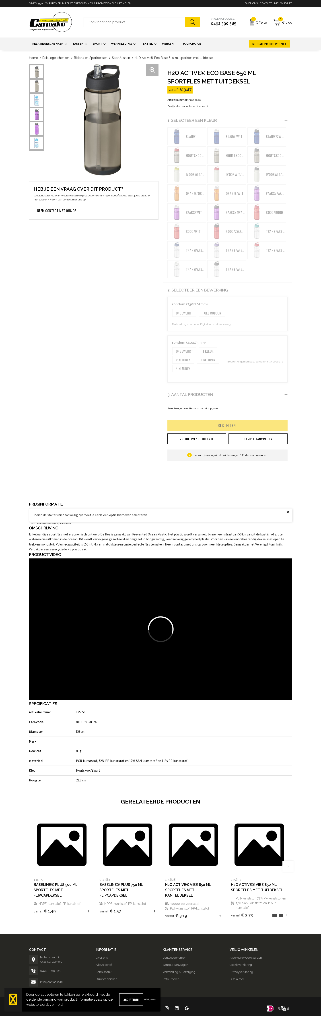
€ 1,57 (110, 911)
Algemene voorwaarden (246, 957)
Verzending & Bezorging (179, 972)
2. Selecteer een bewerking (197, 290)
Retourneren (171, 979)
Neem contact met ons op (57, 210)
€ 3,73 (242, 915)
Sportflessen (121, 58)
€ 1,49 (45, 911)
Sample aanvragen (175, 964)
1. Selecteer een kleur (192, 120)
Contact (266, 3)
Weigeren (150, 999)
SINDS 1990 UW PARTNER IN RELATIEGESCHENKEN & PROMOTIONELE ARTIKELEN (80, 3)
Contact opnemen (174, 957)
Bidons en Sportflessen (90, 58)
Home (33, 58)
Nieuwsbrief (283, 3)
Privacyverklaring (241, 972)
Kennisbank (103, 972)
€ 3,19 (176, 915)
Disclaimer (237, 979)
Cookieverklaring (241, 964)
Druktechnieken (106, 979)
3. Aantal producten (190, 394)
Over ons (251, 3)
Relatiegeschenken (56, 58)
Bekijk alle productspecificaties (187, 106)
